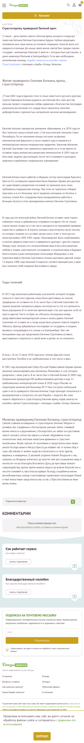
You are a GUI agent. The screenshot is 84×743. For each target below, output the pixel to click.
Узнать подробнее (18, 561)
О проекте (7, 676)
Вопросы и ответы (11, 681)
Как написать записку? (12, 687)
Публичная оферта (51, 687)
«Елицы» (46, 681)
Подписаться (42, 640)
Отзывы (45, 676)
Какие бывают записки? (13, 692)
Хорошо (42, 736)
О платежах (47, 692)
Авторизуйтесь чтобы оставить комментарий (42, 527)
